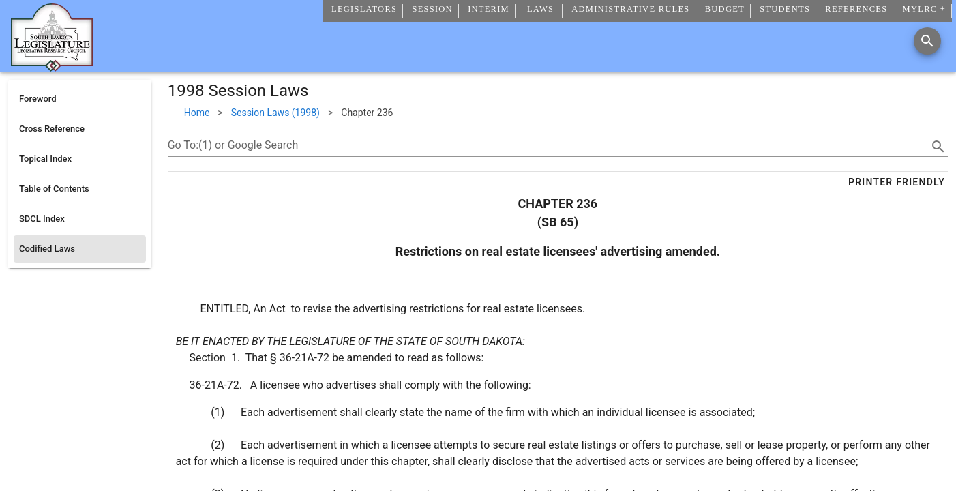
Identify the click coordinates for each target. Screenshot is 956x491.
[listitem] (80, 99)
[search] (938, 146)
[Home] (52, 66)
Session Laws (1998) (275, 112)
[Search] (927, 41)
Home (197, 112)
